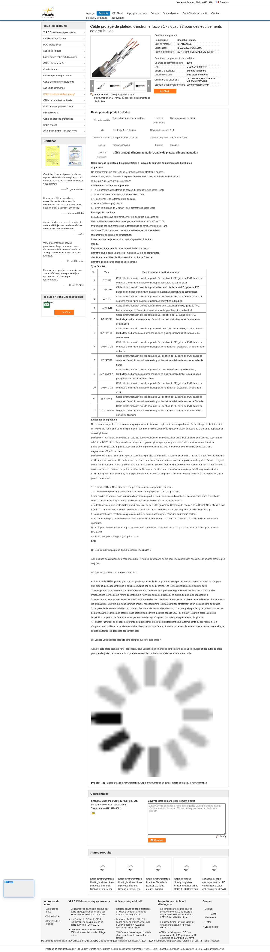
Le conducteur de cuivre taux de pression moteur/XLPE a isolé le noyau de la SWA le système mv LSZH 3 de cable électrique (176, 913)
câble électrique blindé (54, 38)
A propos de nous (137, 13)
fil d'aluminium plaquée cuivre (58, 106)
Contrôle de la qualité (194, 13)
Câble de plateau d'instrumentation (189, 783)
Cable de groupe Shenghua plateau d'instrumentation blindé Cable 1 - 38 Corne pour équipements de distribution (186, 887)
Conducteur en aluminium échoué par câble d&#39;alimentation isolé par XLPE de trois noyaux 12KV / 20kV (89, 912)
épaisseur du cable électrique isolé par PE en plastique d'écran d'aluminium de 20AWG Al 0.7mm (214, 886)
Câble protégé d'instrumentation (123, 783)
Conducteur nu (50, 69)
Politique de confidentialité (54, 940)
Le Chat (167, 91)
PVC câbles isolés (52, 44)
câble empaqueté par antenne (58, 75)
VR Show (117, 13)
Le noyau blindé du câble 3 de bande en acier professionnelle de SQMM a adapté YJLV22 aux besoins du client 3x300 (133, 923)
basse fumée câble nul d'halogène (60, 57)
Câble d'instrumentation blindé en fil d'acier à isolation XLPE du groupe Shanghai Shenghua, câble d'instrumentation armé (158, 887)
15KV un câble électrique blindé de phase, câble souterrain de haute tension (133, 935)
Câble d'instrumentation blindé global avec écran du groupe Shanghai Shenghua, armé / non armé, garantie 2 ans (102, 886)
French (224, 2)
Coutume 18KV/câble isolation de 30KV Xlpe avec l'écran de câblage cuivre (88, 932)
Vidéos (155, 13)
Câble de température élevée (57, 100)
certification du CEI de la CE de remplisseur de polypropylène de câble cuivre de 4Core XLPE (87, 922)
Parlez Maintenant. (97, 17)
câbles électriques (52, 51)
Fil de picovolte (50, 112)
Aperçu (90, 13)
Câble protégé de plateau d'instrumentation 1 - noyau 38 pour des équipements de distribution (122, 98)
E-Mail (208, 922)
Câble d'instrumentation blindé (155, 783)
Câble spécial (50, 125)
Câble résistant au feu (54, 63)
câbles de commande (54, 88)
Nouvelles (118, 17)
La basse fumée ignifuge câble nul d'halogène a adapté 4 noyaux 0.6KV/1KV (177, 925)
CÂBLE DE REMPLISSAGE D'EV (60, 131)
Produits (103, 13)
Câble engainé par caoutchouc (58, 82)
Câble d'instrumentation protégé (59, 94)
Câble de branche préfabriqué (58, 119)
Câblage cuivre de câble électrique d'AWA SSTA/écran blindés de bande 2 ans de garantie (133, 912)
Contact (215, 13)
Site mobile (211, 927)
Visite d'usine (171, 13)
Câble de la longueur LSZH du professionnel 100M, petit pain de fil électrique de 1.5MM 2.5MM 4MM (178, 935)
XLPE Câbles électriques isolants (59, 32)
